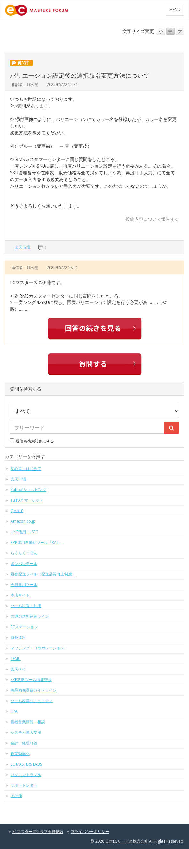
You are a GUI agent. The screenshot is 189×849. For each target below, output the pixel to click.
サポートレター (24, 785)
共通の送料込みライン (30, 616)
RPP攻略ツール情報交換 (31, 679)
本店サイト (20, 595)
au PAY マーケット (27, 500)
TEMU (16, 658)
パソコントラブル (26, 774)
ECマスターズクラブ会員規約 (37, 831)
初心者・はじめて (26, 468)
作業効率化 (20, 753)
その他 (16, 795)
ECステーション (24, 627)
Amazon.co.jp (23, 521)
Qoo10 (17, 510)
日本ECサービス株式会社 (126, 841)
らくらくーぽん (24, 553)
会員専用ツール (24, 584)
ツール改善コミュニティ (32, 700)
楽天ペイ (18, 669)
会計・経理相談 (24, 743)
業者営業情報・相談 (28, 722)
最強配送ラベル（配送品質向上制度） (43, 574)
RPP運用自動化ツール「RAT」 (37, 542)
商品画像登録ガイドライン (34, 690)
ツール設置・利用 (26, 605)
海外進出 (18, 637)
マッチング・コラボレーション (37, 648)
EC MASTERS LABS (26, 764)
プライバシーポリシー (90, 831)
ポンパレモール (24, 563)
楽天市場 (22, 247)
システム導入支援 (26, 732)
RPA (14, 711)
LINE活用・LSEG (24, 532)
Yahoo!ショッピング (28, 489)
